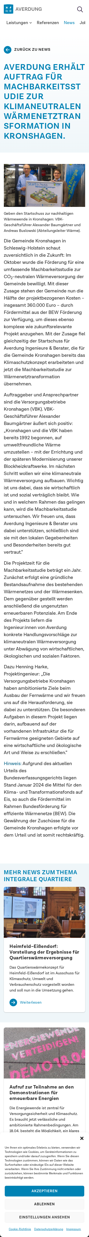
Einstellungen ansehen (44, 1217)
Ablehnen (44, 1204)
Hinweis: (13, 763)
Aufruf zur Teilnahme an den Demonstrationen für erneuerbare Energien (41, 1092)
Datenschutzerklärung (48, 1229)
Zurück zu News (32, 49)
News (69, 22)
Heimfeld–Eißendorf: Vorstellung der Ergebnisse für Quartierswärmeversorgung (44, 952)
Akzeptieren (45, 1191)
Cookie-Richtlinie (20, 1229)
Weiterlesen (31, 1002)
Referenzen (48, 22)
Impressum (73, 1229)
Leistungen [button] (19, 22)
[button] (82, 1138)
